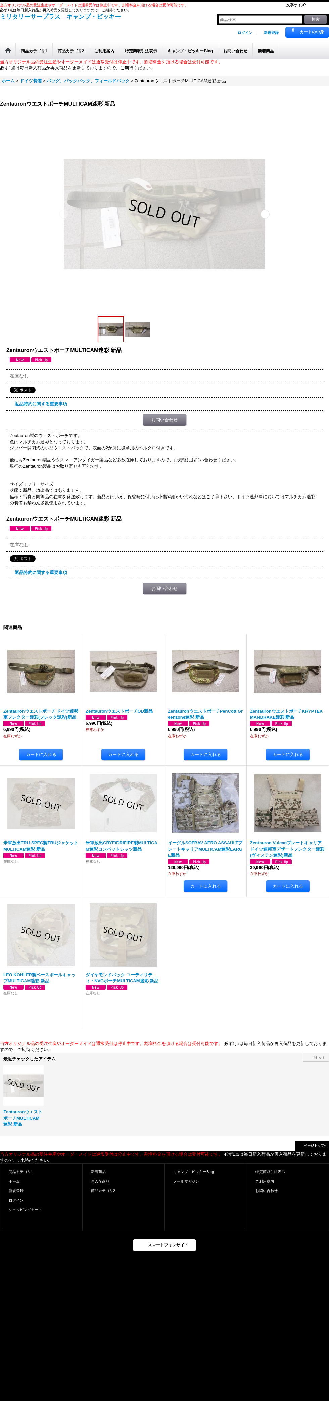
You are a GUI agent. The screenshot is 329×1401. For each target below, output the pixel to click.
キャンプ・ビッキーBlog (193, 1172)
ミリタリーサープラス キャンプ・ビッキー (60, 16)
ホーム (14, 1181)
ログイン (245, 33)
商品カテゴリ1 (21, 1172)
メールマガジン (186, 1181)
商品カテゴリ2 (103, 1191)
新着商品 (98, 1172)
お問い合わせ (164, 419)
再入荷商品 (100, 1181)
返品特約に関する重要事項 (41, 403)
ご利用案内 (264, 1181)
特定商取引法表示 (270, 1172)
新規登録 (271, 33)
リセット (318, 1057)
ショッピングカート (25, 1210)
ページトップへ (315, 1145)
